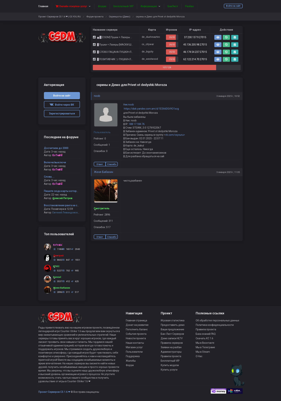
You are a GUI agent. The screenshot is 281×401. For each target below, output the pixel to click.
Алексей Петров (62, 198)
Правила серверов (172, 342)
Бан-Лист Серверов (172, 333)
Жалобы (131, 360)
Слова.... (49, 176)
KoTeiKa (57, 155)
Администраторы (171, 351)
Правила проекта (171, 356)
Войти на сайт (233, 6)
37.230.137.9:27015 (195, 37)
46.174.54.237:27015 (195, 51)
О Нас (199, 356)
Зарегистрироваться (62, 113)
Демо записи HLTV (172, 338)
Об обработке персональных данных (217, 320)
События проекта (136, 333)
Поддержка (133, 356)
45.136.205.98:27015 (195, 44)
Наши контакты (135, 342)
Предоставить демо (173, 324)
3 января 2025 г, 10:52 (228, 96)
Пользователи (134, 351)
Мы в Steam (203, 351)
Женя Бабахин (103, 172)
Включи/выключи (55, 162)
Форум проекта (94, 16)
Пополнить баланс (137, 329)
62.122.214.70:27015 (195, 59)
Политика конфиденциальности (215, 324)
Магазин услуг (134, 347)
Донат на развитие (137, 324)
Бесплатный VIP (170, 360)
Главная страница (136, 320)
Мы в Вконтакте (205, 342)
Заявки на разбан (171, 347)
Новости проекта (136, 338)
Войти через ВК (62, 104)
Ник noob (128, 104)
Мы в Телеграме (205, 347)
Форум (130, 365)
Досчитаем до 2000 (56, 148)
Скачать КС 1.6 (204, 338)
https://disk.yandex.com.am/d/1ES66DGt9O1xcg (151, 108)
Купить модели (170, 365)
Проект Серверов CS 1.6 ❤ (54, 391)
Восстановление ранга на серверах (65, 205)
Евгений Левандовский (66, 212)
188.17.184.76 (137, 124)
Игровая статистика (172, 320)
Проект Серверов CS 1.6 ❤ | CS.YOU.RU (59, 16)
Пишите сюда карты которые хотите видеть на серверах (78, 191)
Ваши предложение (172, 329)
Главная (43, 6)
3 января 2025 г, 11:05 (228, 172)
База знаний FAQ (206, 333)
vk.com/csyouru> (175, 134)
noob (97, 96)
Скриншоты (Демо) (119, 16)
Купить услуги (169, 369)
